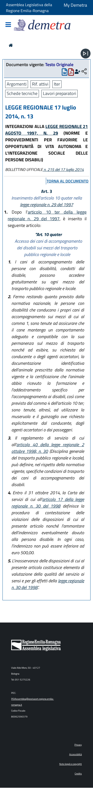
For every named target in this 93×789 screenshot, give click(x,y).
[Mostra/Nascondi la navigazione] (8, 25)
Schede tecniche (22, 93)
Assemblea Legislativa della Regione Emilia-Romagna (29, 8)
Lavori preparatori (59, 93)
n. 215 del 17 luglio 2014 (63, 169)
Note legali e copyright (70, 764)
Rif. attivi (40, 84)
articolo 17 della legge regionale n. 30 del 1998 (47, 502)
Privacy (78, 745)
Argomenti (17, 84)
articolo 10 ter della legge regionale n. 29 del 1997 (47, 215)
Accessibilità (75, 754)
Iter (57, 84)
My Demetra (75, 5)
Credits (78, 773)
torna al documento (68, 181)
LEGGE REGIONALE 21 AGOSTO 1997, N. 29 (46, 129)
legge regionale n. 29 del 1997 (46, 204)
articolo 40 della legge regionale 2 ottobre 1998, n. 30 (47, 448)
